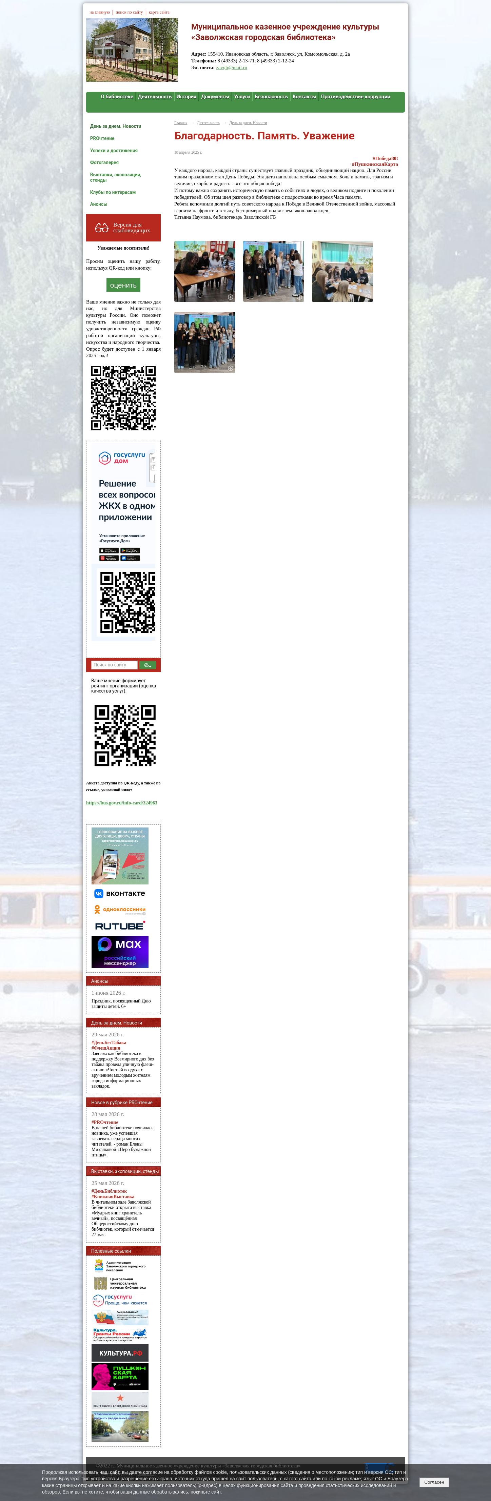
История (186, 97)
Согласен (434, 1482)
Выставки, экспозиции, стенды (115, 177)
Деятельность (155, 97)
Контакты (304, 97)
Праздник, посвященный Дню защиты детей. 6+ (121, 1003)
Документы (215, 97)
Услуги (242, 97)
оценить (123, 285)
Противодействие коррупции (355, 97)
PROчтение (102, 138)
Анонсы (98, 204)
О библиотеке (117, 97)
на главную (100, 12)
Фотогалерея (104, 162)
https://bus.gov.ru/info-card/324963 (121, 802)
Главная (180, 123)
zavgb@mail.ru (231, 67)
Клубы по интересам (113, 192)
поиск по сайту (129, 12)
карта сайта (159, 12)
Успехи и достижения (114, 150)
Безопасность (271, 97)
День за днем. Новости (115, 126)
